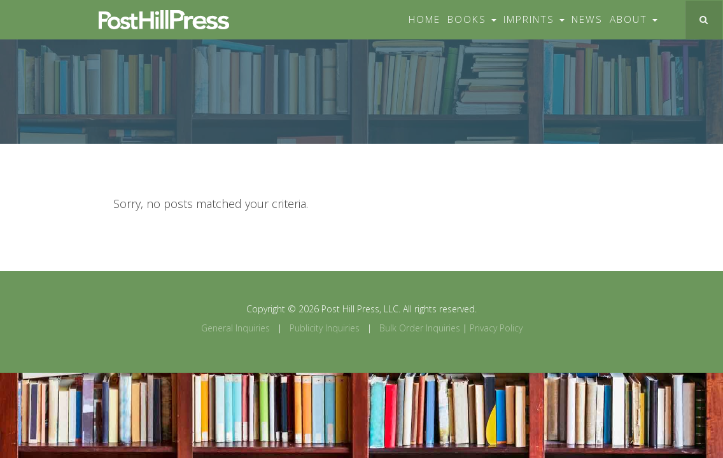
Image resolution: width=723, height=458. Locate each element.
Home (424, 19)
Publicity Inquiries (325, 328)
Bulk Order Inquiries (419, 328)
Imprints (534, 19)
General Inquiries (235, 328)
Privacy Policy (496, 328)
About (633, 19)
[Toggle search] (703, 20)
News (587, 19)
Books (471, 19)
